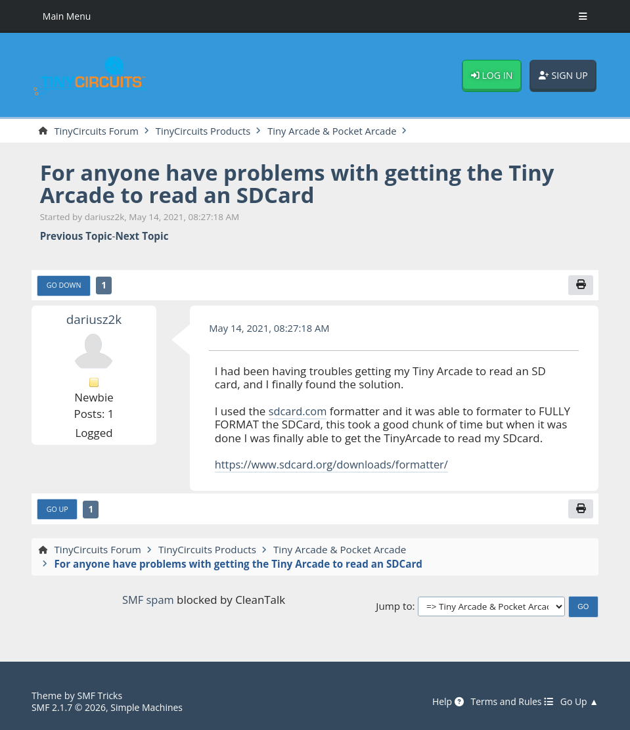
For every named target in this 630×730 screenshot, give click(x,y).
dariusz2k (93, 320)
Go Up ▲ (578, 702)
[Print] (580, 286)
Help (444, 702)
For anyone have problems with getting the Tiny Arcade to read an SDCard (305, 184)
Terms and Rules (509, 702)
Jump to (394, 607)
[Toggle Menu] (583, 16)
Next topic (141, 236)
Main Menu (68, 16)
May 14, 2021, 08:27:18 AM (271, 329)
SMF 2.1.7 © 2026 (70, 708)
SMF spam (148, 600)
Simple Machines (150, 708)
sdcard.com (298, 411)
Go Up (58, 511)
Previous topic (76, 236)
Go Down (64, 286)
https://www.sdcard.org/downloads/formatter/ (335, 465)
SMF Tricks (101, 696)
